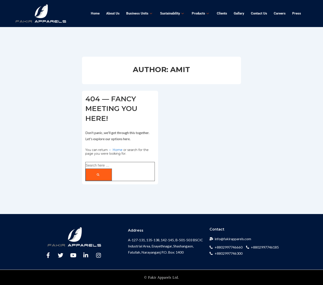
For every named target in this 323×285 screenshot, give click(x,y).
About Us (113, 13)
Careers (280, 13)
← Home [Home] (115, 150)
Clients (222, 13)
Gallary (239, 13)
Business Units (139, 13)
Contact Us (259, 13)
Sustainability (172, 13)
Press (296, 13)
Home (95, 13)
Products (200, 13)
